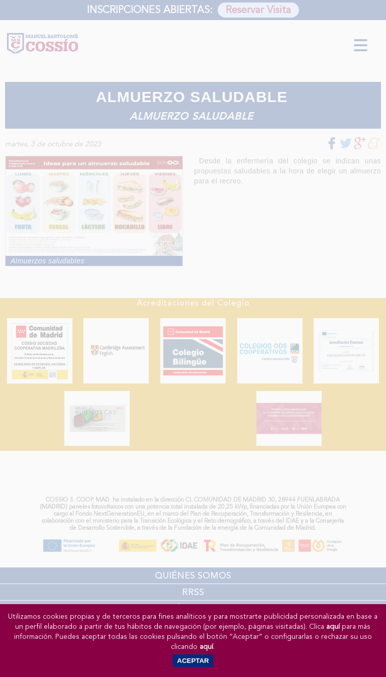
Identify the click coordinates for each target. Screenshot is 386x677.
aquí (333, 626)
